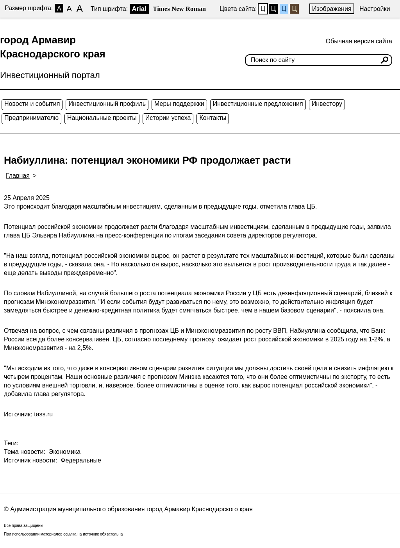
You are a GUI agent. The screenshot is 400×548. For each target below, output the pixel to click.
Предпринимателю (31, 117)
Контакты (212, 117)
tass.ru (43, 414)
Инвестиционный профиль (107, 103)
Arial (139, 8)
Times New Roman (179, 8)
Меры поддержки (179, 103)
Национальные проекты (102, 117)
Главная (18, 175)
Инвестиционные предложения (258, 103)
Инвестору (327, 103)
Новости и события (32, 103)
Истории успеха (168, 117)
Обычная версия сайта (359, 41)
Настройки (374, 8)
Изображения (332, 8)
